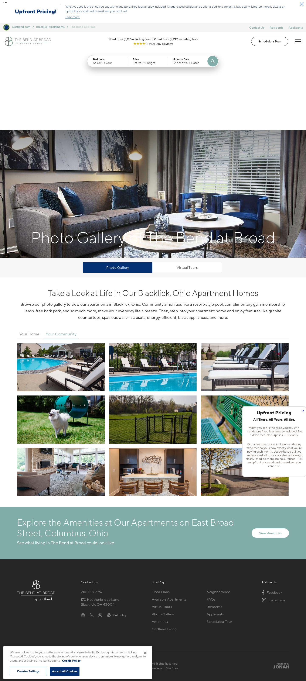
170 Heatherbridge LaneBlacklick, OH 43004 (100, 522)
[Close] (145, 653)
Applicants (296, 27)
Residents (276, 27)
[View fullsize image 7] (153, 392)
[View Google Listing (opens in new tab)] (153, 43)
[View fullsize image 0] (61, 288)
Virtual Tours (187, 188)
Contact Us (256, 27)
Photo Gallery (117, 188)
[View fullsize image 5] (245, 340)
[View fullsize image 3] (61, 340)
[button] (3, 2)
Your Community (61, 254)
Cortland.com (21, 26)
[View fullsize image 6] (61, 392)
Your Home (29, 254)
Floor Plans (161, 512)
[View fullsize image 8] (245, 392)
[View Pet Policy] (116, 535)
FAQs (211, 520)
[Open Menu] (298, 41)
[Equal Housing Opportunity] (83, 535)
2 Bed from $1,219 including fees (176, 39)
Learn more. (72, 17)
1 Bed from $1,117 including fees (129, 39)
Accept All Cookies (64, 671)
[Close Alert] (301, 4)
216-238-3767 (91, 512)
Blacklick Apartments (50, 26)
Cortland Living (164, 549)
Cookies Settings (28, 671)
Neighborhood (218, 512)
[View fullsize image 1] (153, 288)
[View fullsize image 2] (245, 288)
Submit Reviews (152, 589)
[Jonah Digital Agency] (279, 586)
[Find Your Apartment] (212, 61)
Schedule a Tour (269, 41)
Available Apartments (169, 520)
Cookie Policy (71, 660)
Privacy (133, 589)
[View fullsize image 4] (153, 340)
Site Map (172, 589)
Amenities (160, 542)
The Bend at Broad (83, 26)
